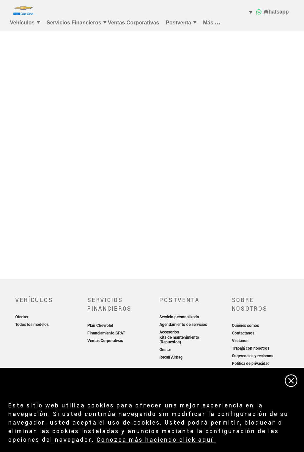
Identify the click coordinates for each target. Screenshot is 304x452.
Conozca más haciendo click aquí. (156, 439)
